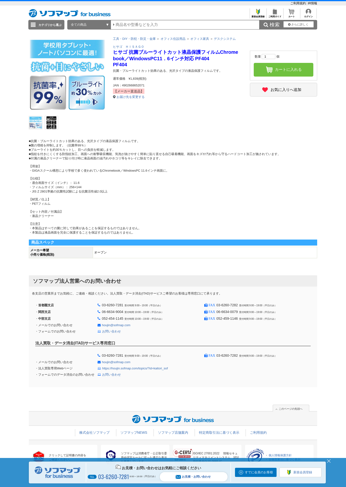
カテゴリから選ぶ (50, 25)
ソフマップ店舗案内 (173, 432)
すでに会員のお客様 (259, 472)
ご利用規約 (298, 3)
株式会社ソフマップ (94, 432)
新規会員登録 (258, 15)
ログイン (308, 15)
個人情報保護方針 (280, 455)
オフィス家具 (199, 39)
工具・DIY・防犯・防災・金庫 (134, 39)
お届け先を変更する (131, 97)
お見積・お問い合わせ (193, 477)
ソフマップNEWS (133, 432)
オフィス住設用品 (173, 39)
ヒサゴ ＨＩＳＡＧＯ (128, 46)
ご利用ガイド (275, 15)
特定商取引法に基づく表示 (219, 432)
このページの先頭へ (291, 408)
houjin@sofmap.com (116, 325)
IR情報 (312, 3)
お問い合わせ (111, 331)
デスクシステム (225, 39)
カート (291, 15)
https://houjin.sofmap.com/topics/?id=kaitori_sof (135, 368)
